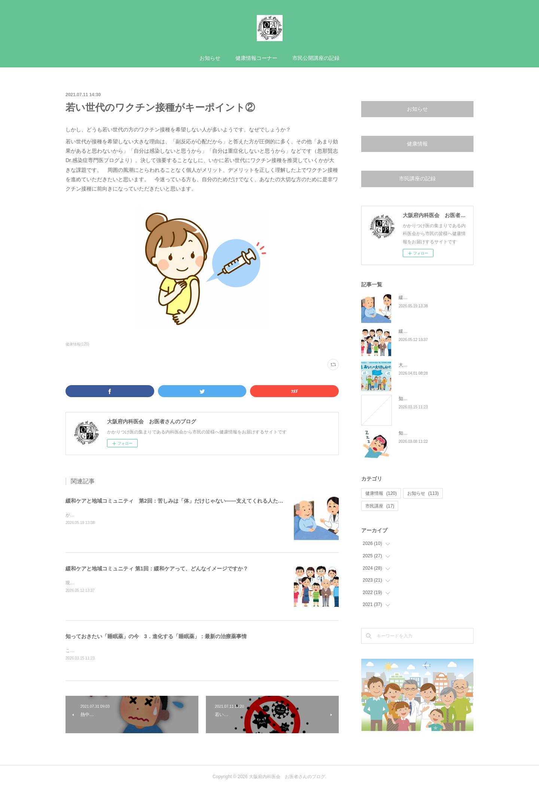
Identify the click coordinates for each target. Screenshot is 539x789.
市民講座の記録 (417, 179)
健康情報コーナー (256, 58)
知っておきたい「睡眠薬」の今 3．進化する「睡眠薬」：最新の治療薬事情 (156, 636)
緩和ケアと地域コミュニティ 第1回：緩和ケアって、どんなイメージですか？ (157, 569)
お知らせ (210, 58)
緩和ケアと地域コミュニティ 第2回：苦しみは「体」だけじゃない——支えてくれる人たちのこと (182, 501)
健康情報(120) (77, 344)
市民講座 (379, 506)
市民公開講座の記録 (315, 58)
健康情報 (417, 144)
